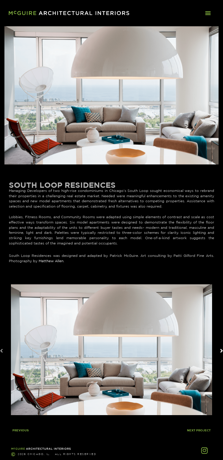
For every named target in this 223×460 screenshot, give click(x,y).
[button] (208, 13)
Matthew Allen (51, 261)
